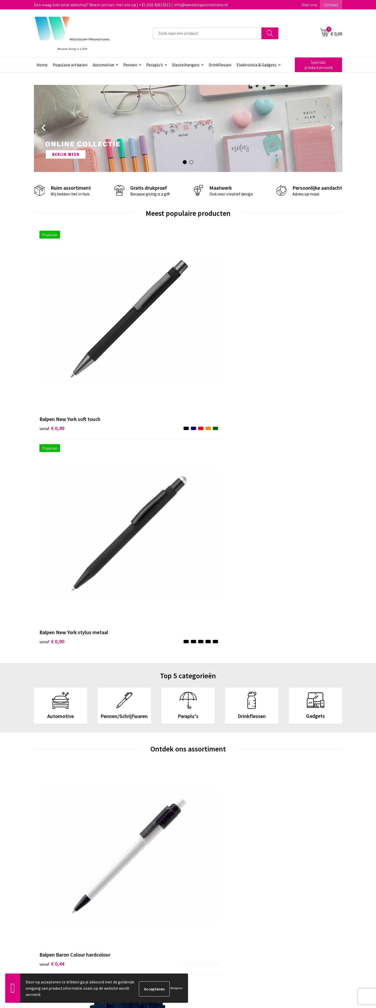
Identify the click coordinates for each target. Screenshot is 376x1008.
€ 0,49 (51, 315)
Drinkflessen (220, 64)
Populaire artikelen (70, 64)
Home (42, 64)
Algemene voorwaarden (293, 898)
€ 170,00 (131, 555)
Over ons (309, 4)
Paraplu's (154, 64)
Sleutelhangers (185, 64)
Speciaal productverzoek (318, 65)
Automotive (103, 64)
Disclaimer (281, 914)
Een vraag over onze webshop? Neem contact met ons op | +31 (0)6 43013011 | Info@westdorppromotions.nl (131, 4)
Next (333, 129)
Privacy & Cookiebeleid (292, 906)
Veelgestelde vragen (138, 906)
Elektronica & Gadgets (257, 64)
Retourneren (207, 906)
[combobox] (207, 33)
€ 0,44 (51, 540)
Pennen (130, 64)
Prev (43, 129)
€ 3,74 (283, 547)
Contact (331, 4)
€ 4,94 (205, 540)
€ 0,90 (128, 323)
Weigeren (177, 988)
